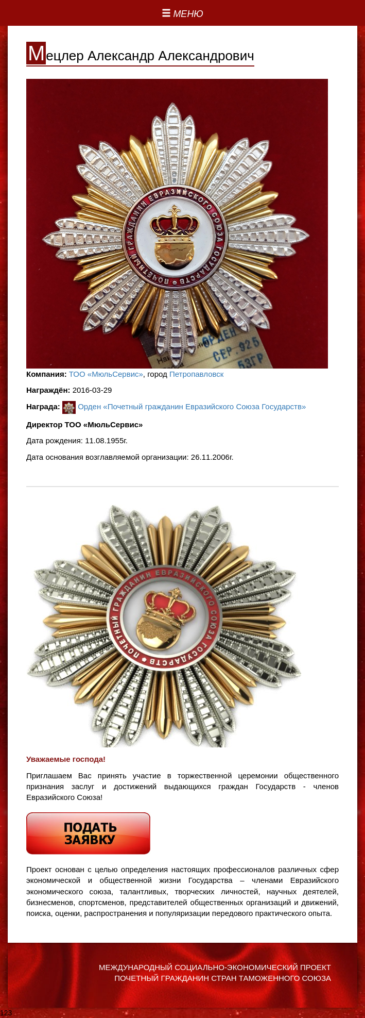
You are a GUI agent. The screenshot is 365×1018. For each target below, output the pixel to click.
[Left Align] (182, 14)
